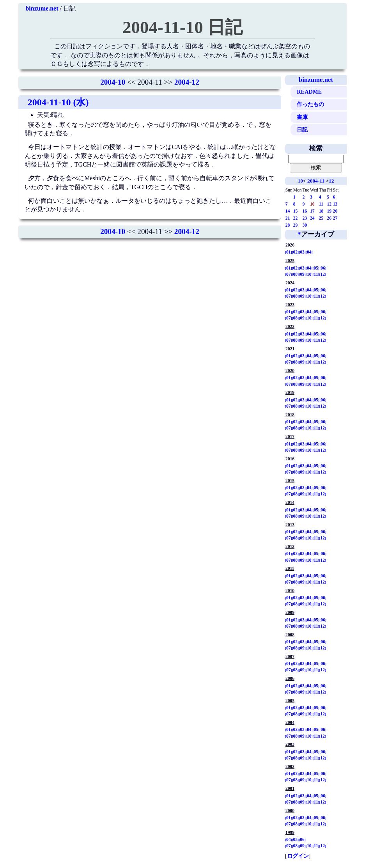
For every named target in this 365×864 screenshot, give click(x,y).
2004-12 (186, 82)
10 (300, 181)
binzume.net (41, 8)
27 (335, 218)
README (309, 92)
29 (295, 225)
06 (323, 268)
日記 (302, 129)
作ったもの (310, 104)
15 (295, 211)
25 (321, 218)
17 (312, 211)
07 (288, 274)
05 (316, 268)
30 (304, 225)
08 (295, 274)
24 (312, 218)
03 (302, 252)
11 (321, 204)
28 (287, 225)
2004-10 (112, 82)
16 (304, 211)
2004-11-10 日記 (182, 27)
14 (287, 211)
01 (288, 252)
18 (321, 211)
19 (329, 211)
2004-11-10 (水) (58, 102)
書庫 (302, 117)
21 (287, 218)
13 (335, 204)
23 (304, 218)
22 (295, 218)
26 (329, 218)
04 (309, 252)
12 (331, 181)
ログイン (298, 856)
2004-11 (315, 181)
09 (302, 274)
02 (295, 252)
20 (335, 211)
